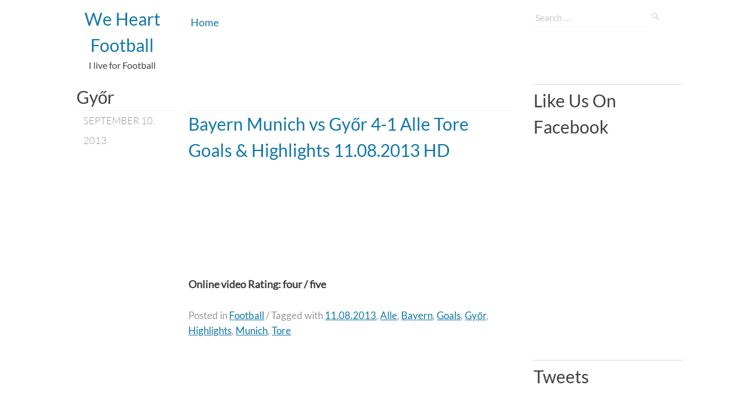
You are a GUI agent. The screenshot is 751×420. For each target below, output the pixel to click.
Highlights (209, 330)
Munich (252, 330)
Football (246, 315)
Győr (475, 315)
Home (205, 22)
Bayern (417, 315)
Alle (388, 315)
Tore (281, 330)
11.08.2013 (350, 315)
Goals (449, 315)
